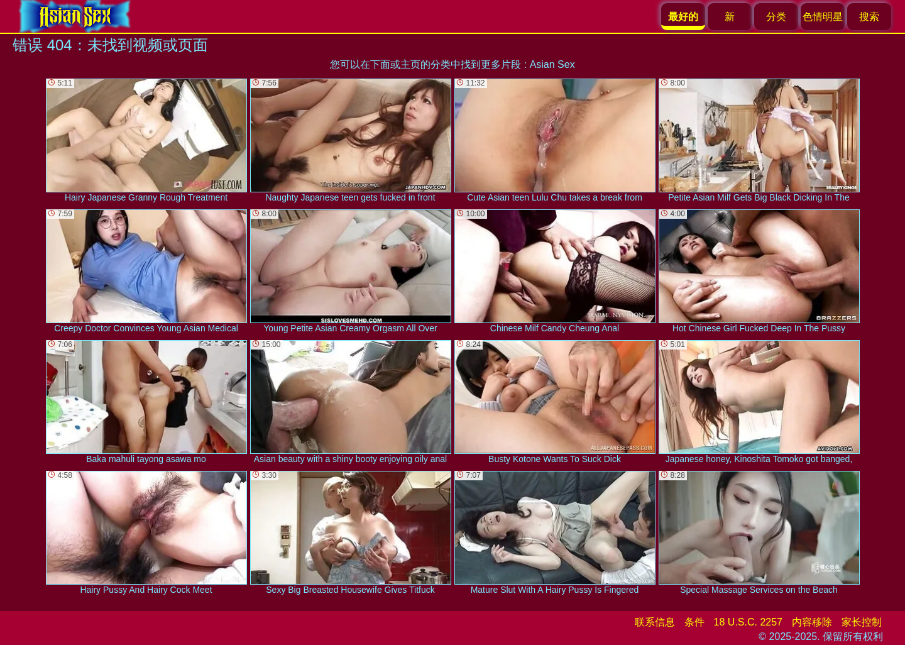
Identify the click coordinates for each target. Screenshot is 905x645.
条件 (694, 622)
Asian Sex (552, 64)
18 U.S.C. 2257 (748, 622)
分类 (776, 16)
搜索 (869, 16)
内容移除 (812, 622)
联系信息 (655, 622)
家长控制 (862, 622)
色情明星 (823, 16)
